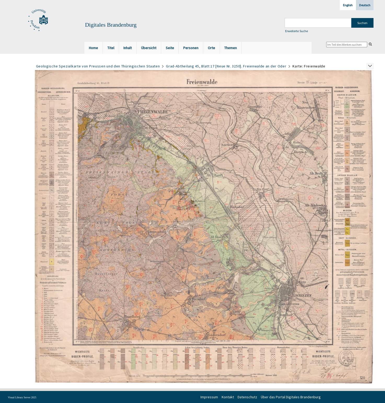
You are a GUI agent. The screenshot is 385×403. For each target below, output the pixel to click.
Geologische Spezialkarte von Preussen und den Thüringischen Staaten (98, 66)
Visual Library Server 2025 (22, 397)
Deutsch (364, 5)
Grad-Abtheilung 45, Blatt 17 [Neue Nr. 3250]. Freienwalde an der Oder (226, 66)
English (348, 5)
